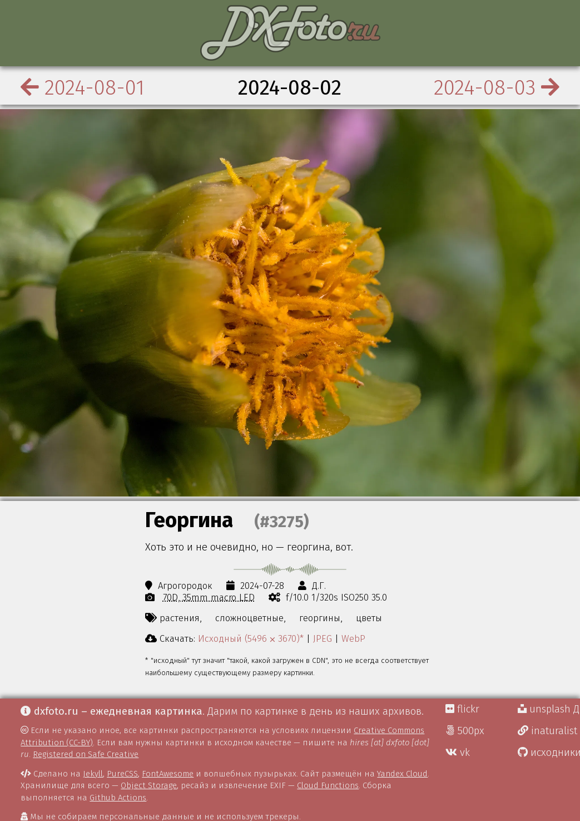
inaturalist (547, 731)
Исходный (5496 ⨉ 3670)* (251, 638)
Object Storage (149, 785)
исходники (549, 752)
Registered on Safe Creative (85, 754)
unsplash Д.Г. (549, 709)
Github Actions (118, 798)
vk (457, 752)
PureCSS (122, 774)
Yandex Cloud (402, 774)
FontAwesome (168, 774)
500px (464, 731)
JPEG (322, 638)
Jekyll (93, 774)
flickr (462, 709)
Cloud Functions (328, 785)
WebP (353, 638)
